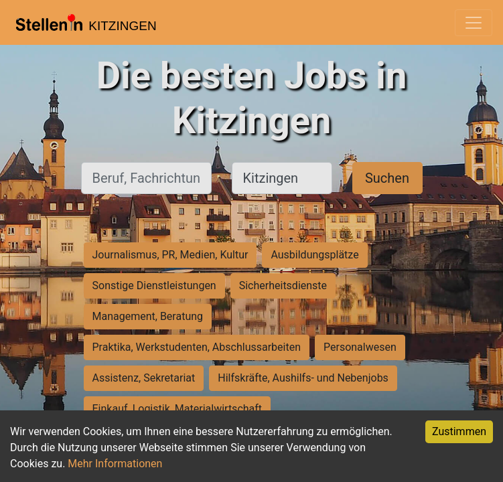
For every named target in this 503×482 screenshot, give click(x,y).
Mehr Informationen (115, 463)
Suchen (387, 178)
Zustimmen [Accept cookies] (459, 431)
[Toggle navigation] (473, 22)
